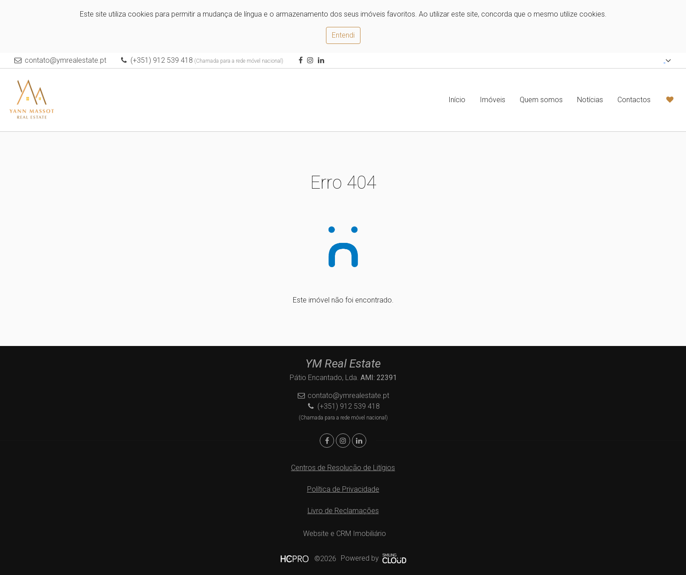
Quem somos (541, 99)
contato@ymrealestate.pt (65, 60)
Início (456, 99)
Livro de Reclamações (343, 510)
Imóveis (492, 99)
